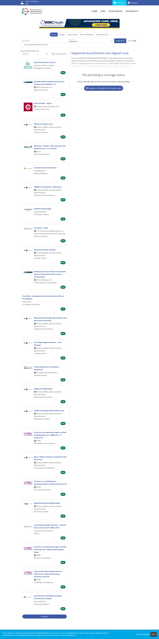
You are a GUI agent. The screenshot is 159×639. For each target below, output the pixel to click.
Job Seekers (119, 2)
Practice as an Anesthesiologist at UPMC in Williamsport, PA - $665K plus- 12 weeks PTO (50, 435)
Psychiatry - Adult (41, 228)
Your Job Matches (86, 34)
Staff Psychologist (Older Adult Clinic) (49, 410)
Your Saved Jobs (102, 34)
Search (53, 34)
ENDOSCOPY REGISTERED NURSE (47, 503)
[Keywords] (44, 40)
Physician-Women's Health (45, 250)
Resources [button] (131, 11)
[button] (132, 40)
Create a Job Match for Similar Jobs (103, 88)
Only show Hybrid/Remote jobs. (36, 44)
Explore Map (72, 34)
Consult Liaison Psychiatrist (45, 168)
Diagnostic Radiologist (43, 389)
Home (94, 11)
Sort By (24, 54)
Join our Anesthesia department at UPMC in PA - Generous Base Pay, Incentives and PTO (48, 574)
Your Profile (116, 11)
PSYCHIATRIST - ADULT (43, 103)
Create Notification (59, 54)
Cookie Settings (142, 634)
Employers (133, 2)
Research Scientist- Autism (44, 62)
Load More (44, 616)
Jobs (102, 11)
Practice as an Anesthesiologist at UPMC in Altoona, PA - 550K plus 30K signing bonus (50, 549)
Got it (153, 634)
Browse (62, 34)
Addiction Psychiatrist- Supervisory (48, 187)
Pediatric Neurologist (42, 209)
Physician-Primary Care (43, 124)
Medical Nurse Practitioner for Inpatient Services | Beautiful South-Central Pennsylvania (50, 274)
